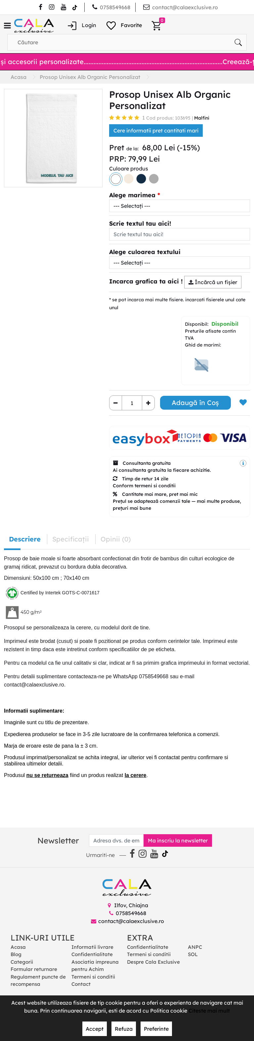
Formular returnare (34, 969)
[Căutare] (238, 42)
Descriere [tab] (25, 539)
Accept (95, 1028)
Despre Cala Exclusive (153, 962)
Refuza (124, 1028)
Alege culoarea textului (145, 252)
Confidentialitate (92, 954)
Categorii (22, 962)
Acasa (18, 947)
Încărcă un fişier (213, 282)
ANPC (195, 947)
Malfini (201, 118)
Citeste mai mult (209, 1010)
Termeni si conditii (93, 977)
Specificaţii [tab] (70, 539)
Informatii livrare (92, 947)
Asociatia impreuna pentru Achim (95, 966)
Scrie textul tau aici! (140, 223)
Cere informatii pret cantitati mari (155, 130)
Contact (81, 984)
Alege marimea (132, 195)
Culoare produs (128, 168)
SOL (193, 954)
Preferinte (156, 1028)
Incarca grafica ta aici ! (146, 281)
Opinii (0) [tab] (116, 539)
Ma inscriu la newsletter (178, 840)
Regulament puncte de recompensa (38, 980)
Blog (16, 954)
